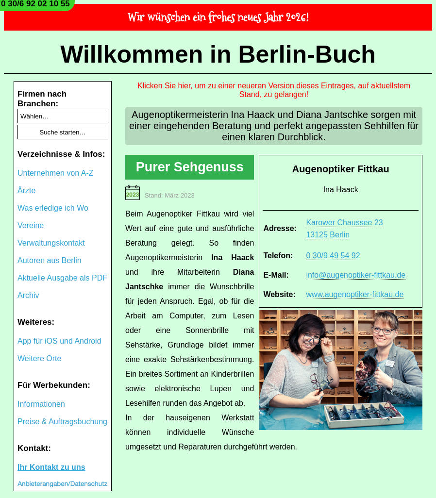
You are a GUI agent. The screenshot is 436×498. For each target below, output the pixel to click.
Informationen (41, 404)
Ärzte (26, 190)
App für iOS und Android (59, 341)
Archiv (28, 295)
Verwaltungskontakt (51, 243)
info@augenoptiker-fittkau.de (355, 275)
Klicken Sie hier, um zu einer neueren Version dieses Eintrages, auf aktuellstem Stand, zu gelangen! (273, 90)
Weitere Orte (39, 358)
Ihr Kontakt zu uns (51, 467)
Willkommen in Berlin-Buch (218, 54)
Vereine (30, 225)
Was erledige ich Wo (52, 208)
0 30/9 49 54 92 (333, 255)
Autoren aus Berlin (49, 260)
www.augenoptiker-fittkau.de (354, 294)
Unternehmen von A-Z (55, 173)
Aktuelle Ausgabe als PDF (62, 278)
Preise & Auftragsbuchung (62, 421)
